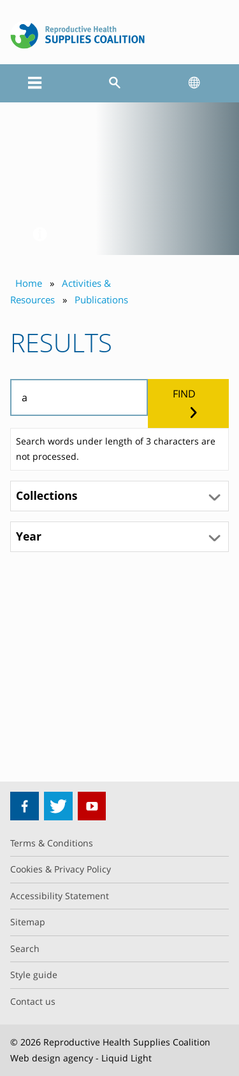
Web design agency (51, 1058)
